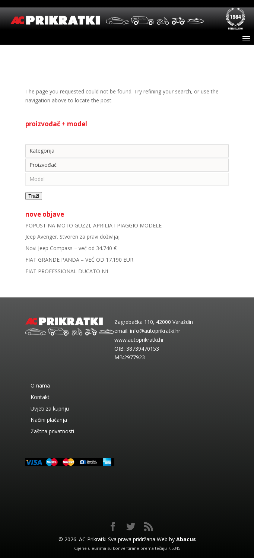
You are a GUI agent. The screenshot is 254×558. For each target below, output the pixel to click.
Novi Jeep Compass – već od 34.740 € (71, 248)
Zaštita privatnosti (52, 431)
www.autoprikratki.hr (139, 339)
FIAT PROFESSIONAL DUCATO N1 (67, 271)
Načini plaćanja (49, 419)
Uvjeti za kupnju (50, 408)
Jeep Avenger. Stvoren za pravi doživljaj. (73, 236)
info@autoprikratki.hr (155, 330)
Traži (33, 196)
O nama (40, 385)
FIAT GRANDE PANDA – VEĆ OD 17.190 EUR (79, 259)
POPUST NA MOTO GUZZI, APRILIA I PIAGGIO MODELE (93, 225)
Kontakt (40, 397)
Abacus (186, 539)
